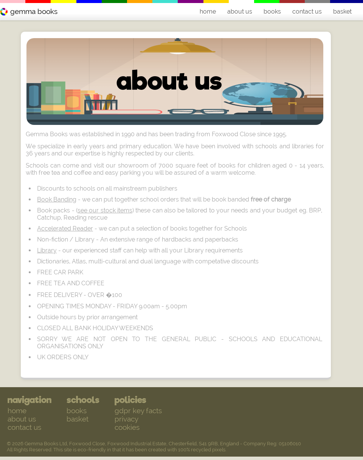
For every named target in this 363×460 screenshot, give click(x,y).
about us (239, 11)
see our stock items (105, 210)
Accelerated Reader (65, 228)
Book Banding (56, 199)
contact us (307, 11)
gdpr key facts (138, 410)
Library (47, 250)
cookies (127, 427)
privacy (126, 419)
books (272, 11)
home (208, 11)
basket (342, 11)
